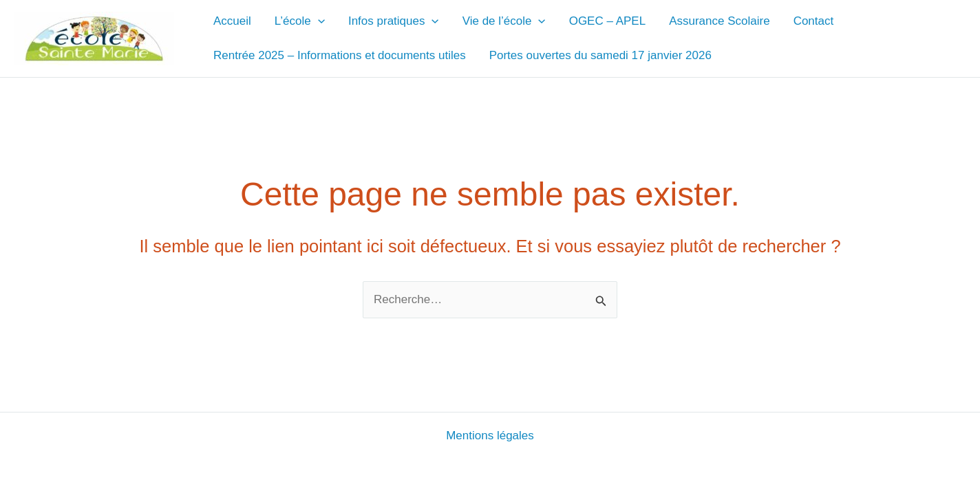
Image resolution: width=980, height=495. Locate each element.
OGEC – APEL (607, 21)
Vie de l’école (504, 21)
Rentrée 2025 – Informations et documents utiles (339, 55)
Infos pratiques (393, 21)
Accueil (232, 21)
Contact (813, 21)
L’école (300, 21)
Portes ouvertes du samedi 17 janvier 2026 (600, 55)
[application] (318, 21)
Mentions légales (490, 435)
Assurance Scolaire (719, 21)
